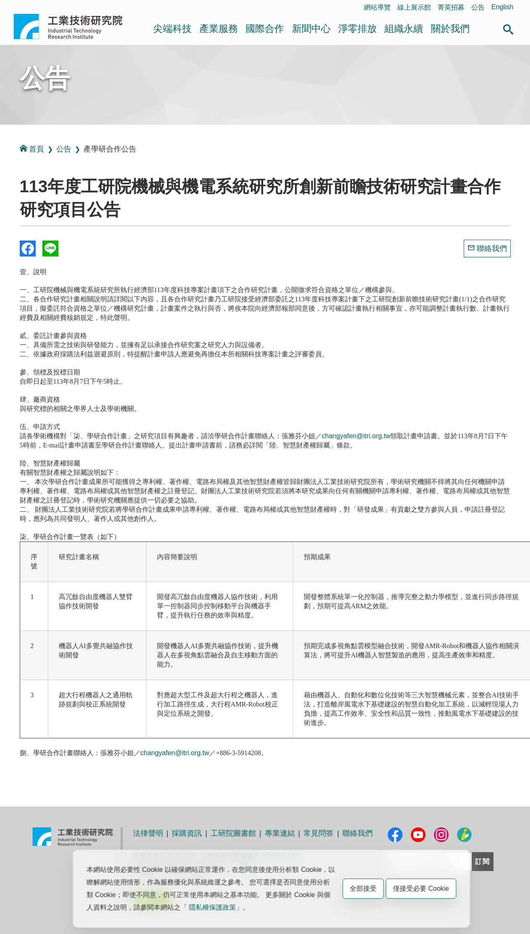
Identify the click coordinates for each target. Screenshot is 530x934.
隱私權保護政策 (212, 907)
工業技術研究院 (73, 26)
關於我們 (450, 28)
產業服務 (218, 28)
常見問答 (318, 833)
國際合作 (264, 28)
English (502, 6)
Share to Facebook (28, 248)
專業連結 (280, 833)
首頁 (32, 148)
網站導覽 (377, 7)
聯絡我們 (492, 248)
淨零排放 (357, 28)
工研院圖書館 (233, 833)
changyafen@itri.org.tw (356, 436)
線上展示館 (414, 7)
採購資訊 (187, 833)
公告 (478, 7)
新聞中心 (311, 28)
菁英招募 (451, 7)
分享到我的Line (50, 248)
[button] (508, 28)
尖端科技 (172, 28)
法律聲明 (148, 833)
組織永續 (403, 28)
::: (16, 6)
